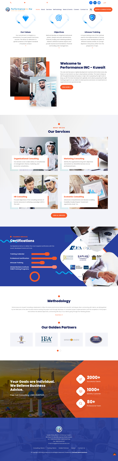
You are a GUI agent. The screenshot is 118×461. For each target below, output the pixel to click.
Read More (59, 315)
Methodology (57, 9)
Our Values (26, 32)
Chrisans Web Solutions (79, 452)
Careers (76, 9)
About (43, 9)
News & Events (67, 9)
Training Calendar (17, 254)
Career (73, 448)
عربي (104, 2)
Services (49, 9)
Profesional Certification (19, 258)
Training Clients (51, 448)
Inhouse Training (92, 32)
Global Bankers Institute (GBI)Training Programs (19, 268)
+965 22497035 (16, 2)
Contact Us (84, 9)
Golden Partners (64, 448)
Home (38, 9)
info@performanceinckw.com (35, 2)
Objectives (59, 32)
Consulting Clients (38, 448)
